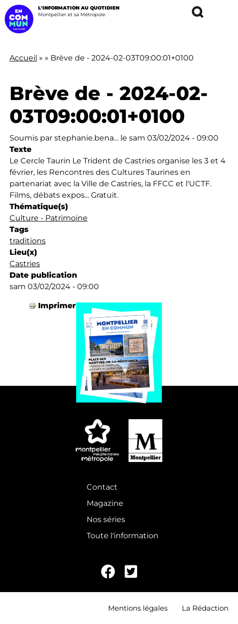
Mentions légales (138, 608)
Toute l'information (123, 535)
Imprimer (57, 305)
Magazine (105, 503)
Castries (25, 263)
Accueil (23, 57)
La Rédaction (205, 608)
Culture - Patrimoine (49, 217)
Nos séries (106, 519)
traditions (28, 240)
